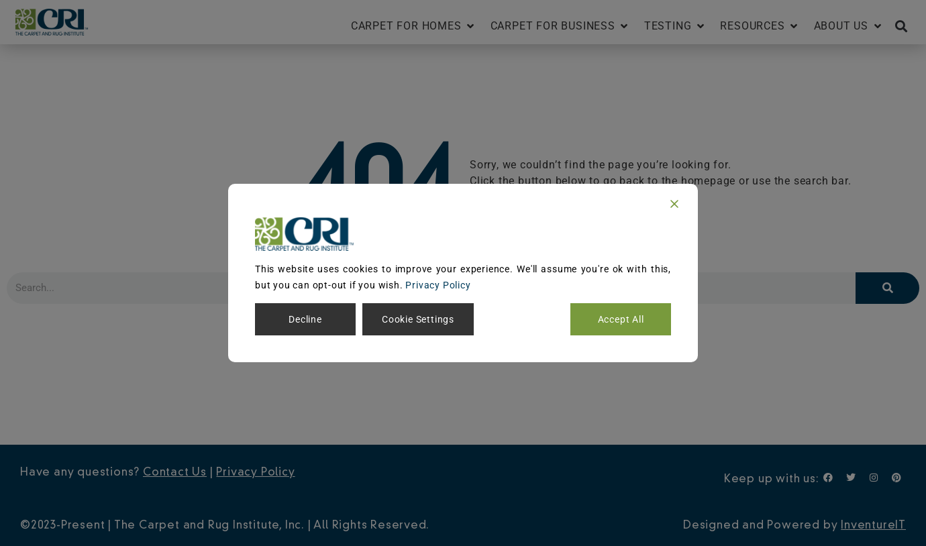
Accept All (621, 319)
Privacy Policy (437, 285)
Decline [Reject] (305, 319)
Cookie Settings (418, 319)
